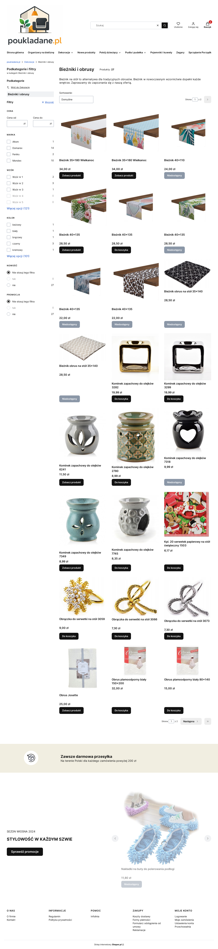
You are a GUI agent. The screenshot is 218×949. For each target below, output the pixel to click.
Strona (188, 99)
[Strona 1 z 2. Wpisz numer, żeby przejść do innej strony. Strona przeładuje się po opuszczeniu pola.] (195, 99)
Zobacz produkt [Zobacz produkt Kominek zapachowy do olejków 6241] (71, 482)
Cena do (37, 117)
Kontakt (11, 919)
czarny (16, 243)
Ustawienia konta (184, 923)
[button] (165, 25)
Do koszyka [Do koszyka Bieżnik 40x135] (121, 249)
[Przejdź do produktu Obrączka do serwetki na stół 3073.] (187, 597)
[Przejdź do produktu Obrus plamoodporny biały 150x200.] (135, 660)
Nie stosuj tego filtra (23, 272)
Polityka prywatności (60, 919)
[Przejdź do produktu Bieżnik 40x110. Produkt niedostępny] (187, 133)
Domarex (17, 148)
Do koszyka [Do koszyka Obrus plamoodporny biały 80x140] (174, 710)
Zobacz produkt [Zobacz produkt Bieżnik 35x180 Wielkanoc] (71, 175)
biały (15, 230)
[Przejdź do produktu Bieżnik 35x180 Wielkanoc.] (82, 133)
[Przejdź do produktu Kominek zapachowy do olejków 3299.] (187, 356)
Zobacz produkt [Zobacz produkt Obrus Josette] (71, 710)
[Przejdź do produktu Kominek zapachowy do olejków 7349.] (82, 520)
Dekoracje (29, 62)
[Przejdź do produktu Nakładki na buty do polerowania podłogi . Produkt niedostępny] (161, 827)
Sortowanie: (65, 92)
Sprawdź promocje (25, 851)
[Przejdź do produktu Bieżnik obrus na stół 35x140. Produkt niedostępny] (187, 273)
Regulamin (54, 916)
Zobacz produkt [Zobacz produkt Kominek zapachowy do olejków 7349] (71, 567)
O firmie (11, 916)
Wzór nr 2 (17, 183)
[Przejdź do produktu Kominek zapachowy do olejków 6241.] (82, 435)
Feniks (15, 154)
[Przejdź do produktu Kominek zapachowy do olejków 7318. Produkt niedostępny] (187, 431)
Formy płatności (141, 919)
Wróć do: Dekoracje (18, 87)
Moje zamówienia (184, 919)
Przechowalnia (183, 926)
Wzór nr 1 (17, 176)
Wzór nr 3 (17, 189)
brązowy (17, 237)
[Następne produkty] (191, 721)
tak (14, 278)
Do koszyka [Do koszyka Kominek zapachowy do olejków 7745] (121, 567)
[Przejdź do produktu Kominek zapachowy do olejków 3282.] (135, 356)
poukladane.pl (13, 62)
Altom (15, 141)
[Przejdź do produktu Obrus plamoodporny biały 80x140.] (187, 660)
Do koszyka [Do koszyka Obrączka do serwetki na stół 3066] (121, 635)
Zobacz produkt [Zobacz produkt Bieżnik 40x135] (71, 249)
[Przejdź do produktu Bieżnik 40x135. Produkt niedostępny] (187, 207)
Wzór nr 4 (17, 195)
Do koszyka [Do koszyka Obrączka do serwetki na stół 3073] (174, 635)
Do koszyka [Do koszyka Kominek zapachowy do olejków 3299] (174, 398)
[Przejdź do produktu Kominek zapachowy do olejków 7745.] (135, 518)
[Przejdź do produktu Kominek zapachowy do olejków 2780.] (135, 436)
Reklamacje (139, 930)
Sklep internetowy (108, 944)
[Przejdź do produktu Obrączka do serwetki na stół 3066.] (135, 596)
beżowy (16, 224)
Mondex (16, 160)
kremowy (17, 249)
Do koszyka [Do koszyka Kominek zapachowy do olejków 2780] (121, 482)
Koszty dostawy (141, 916)
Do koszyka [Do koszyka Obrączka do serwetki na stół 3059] (69, 635)
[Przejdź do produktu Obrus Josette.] (82, 668)
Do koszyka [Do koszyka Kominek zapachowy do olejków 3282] (121, 398)
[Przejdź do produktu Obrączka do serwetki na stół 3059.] (82, 596)
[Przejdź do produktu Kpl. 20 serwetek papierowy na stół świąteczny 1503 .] (187, 514)
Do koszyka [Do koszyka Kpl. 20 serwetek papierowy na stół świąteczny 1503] (174, 567)
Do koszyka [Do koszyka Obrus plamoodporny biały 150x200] (121, 710)
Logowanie (181, 916)
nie (13, 285)
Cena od (11, 117)
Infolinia (95, 916)
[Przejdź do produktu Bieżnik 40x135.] (82, 207)
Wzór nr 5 (17, 202)
